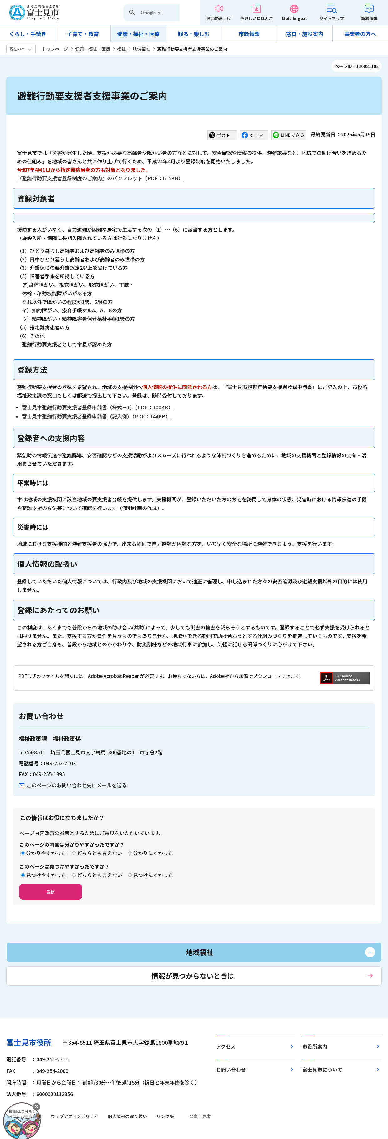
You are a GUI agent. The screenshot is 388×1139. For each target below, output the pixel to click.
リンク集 (165, 1116)
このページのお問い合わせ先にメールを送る (77, 785)
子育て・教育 (83, 34)
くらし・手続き (27, 34)
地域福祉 (141, 49)
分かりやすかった (46, 853)
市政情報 (249, 34)
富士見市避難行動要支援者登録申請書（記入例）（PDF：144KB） (96, 416)
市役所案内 (314, 1046)
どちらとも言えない (99, 853)
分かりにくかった (153, 853)
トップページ (55, 49)
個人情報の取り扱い (127, 1116)
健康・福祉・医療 (138, 34)
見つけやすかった (46, 875)
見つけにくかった (153, 875)
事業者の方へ (360, 34)
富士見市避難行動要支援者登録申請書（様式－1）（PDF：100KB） (97, 407)
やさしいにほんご (256, 18)
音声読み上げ (219, 18)
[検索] (151, 13)
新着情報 (369, 18)
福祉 (121, 49)
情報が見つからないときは (192, 976)
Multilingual (294, 18)
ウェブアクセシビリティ (74, 1116)
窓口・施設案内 (304, 34)
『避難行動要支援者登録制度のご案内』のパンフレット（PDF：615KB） (100, 178)
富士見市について (322, 1069)
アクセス (226, 1046)
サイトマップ (331, 18)
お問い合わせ (231, 1069)
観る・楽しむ (194, 34)
